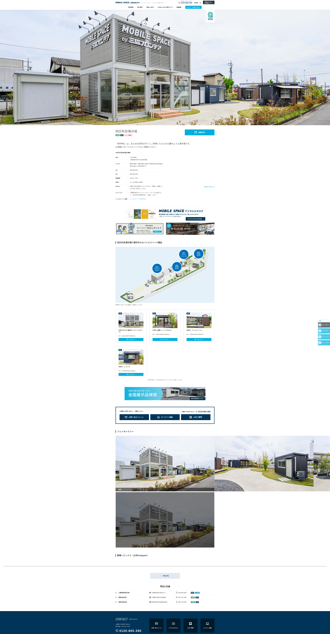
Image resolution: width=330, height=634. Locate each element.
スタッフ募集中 (128, 135)
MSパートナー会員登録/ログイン (208, 2)
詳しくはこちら (130, 339)
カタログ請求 (319, 323)
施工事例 (139, 7)
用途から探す (150, 7)
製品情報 (130, 7)
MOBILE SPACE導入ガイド (165, 7)
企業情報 (196, 2)
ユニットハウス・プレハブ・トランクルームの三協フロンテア (152, 2)
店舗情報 (178, 7)
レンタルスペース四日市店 (138, 199)
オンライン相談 (320, 333)
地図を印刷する (209, 186)
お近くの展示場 (320, 319)
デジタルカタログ (321, 328)
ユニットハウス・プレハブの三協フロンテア (125, 12)
